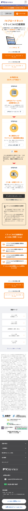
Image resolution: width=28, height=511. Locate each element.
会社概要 (4, 457)
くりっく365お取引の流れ (14, 322)
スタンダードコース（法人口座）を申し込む (14, 66)
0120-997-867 (13, 484)
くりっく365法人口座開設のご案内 (14, 335)
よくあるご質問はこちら (14, 501)
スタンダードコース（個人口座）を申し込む (14, 56)
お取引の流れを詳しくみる (14, 196)
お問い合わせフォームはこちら (14, 507)
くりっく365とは (14, 47)
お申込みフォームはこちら (14, 111)
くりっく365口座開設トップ (14, 316)
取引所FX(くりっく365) (7, 452)
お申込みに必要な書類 (14, 145)
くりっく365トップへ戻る (14, 348)
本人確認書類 (11, 29)
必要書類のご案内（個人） (14, 329)
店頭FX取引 (4, 443)
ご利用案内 (4, 448)
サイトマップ (5, 462)
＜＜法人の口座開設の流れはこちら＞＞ (14, 199)
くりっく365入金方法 (14, 342)
